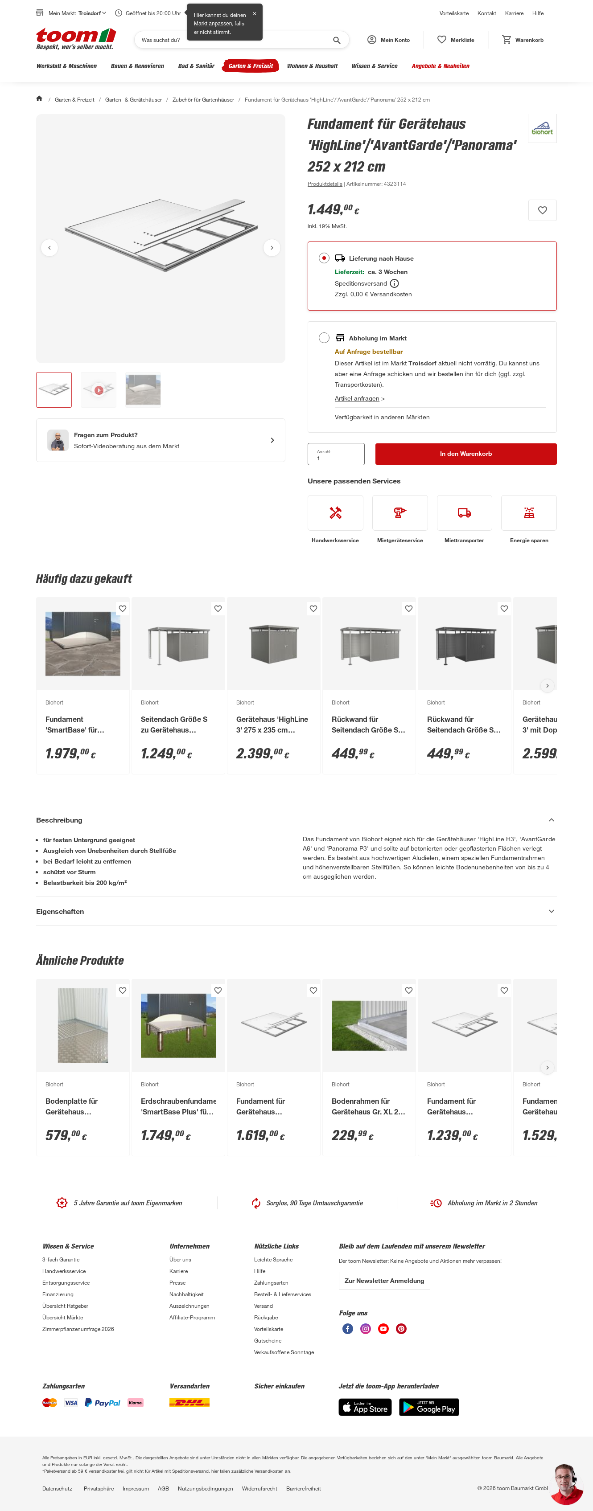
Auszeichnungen (189, 1305)
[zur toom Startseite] (76, 40)
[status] (456, 40)
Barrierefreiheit (303, 1488)
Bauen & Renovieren (137, 66)
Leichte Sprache (273, 1259)
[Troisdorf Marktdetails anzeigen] (422, 363)
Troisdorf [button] (92, 12)
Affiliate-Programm (192, 1317)
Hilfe (538, 12)
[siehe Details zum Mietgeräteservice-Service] (400, 519)
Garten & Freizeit (250, 66)
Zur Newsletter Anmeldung (384, 1280)
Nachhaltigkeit (186, 1294)
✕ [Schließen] (254, 14)
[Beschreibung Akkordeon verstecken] (296, 820)
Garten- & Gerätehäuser (133, 99)
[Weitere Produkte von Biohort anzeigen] (538, 151)
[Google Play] (429, 1413)
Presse (177, 1282)
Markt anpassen (213, 23)
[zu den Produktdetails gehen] (325, 184)
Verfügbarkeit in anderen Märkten (382, 417)
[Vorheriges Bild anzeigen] (49, 248)
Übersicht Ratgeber (65, 1305)
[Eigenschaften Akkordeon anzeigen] (296, 911)
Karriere (514, 12)
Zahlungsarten (271, 1282)
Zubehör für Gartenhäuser (203, 99)
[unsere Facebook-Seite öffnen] (347, 1331)
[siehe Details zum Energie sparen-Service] (529, 519)
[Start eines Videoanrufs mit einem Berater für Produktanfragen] (160, 440)
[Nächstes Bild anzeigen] (272, 248)
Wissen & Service (374, 66)
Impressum (136, 1488)
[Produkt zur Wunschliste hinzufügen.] (542, 210)
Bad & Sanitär (196, 66)
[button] (388, 40)
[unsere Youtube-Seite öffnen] (383, 1331)
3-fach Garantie (60, 1259)
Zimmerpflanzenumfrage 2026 (78, 1328)
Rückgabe (266, 1317)
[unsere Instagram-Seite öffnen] (365, 1331)
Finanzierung (58, 1294)
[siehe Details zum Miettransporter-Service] (465, 519)
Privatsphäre (99, 1488)
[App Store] (365, 1413)
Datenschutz (57, 1488)
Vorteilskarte (454, 12)
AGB (163, 1488)
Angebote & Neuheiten (440, 66)
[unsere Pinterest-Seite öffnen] (401, 1331)
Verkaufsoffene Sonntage (284, 1351)
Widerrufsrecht (259, 1488)
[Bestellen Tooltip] (394, 283)
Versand (263, 1305)
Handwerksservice (64, 1270)
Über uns (180, 1259)
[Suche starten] (336, 40)
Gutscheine (267, 1340)
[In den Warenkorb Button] (466, 454)
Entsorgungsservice (66, 1282)
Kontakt (487, 12)
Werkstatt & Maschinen (66, 66)
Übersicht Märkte (62, 1317)
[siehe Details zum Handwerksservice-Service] (335, 519)
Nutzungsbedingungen (205, 1488)
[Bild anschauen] (160, 238)
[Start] (40, 99)
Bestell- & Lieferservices (282, 1294)
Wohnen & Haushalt (312, 66)
